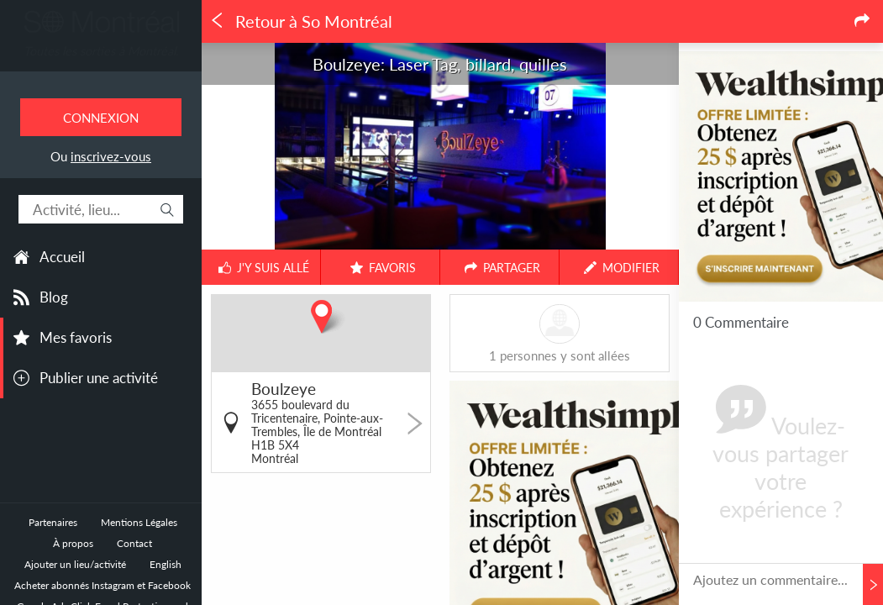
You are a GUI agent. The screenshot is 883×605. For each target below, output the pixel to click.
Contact (134, 543)
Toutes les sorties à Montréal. (101, 51)
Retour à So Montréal (300, 21)
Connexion (101, 117)
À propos (73, 543)
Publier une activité (98, 378)
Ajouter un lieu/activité (75, 564)
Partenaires (53, 522)
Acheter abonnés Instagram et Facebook (102, 585)
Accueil (62, 257)
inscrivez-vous (111, 156)
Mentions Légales (139, 522)
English (165, 564)
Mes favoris (75, 337)
